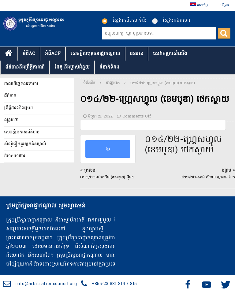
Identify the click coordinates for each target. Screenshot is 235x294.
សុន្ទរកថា (11, 120)
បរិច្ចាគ (225, 5)
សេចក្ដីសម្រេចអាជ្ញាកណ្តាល (95, 53)
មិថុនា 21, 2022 (100, 116)
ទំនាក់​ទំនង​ (109, 67)
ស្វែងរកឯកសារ (171, 20)
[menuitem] (199, 5)
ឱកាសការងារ (14, 156)
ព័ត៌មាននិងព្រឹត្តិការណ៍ (25, 67)
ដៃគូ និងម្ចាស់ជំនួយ (72, 67)
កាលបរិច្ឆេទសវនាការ (21, 84)
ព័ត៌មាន (10, 96)
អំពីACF (53, 53)
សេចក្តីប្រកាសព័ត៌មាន (21, 132)
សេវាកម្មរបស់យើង (170, 53)
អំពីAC (29, 53)
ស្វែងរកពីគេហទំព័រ (124, 20)
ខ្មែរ (108, 149)
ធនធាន (136, 53)
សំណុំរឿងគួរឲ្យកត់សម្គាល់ (25, 144)
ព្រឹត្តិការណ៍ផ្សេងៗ (18, 108)
